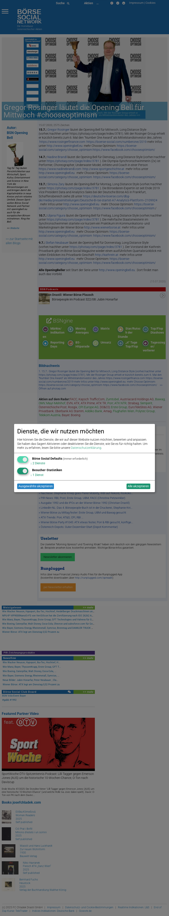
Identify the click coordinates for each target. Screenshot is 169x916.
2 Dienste (37, 463)
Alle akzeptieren (138, 486)
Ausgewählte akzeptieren (35, 486)
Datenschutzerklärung (86, 448)
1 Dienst (37, 475)
